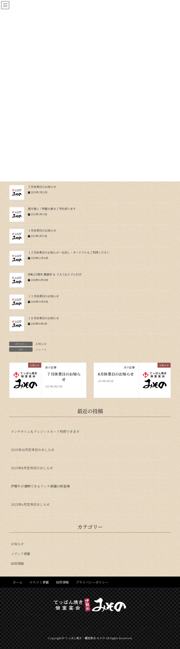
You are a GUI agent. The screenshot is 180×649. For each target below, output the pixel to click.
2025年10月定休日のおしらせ (32, 449)
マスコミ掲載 (39, 582)
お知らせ (41, 344)
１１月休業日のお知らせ (43, 296)
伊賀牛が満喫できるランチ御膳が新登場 (40, 486)
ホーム (17, 582)
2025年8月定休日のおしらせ (32, 468)
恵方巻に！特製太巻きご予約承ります (52, 209)
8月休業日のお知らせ (116, 374)
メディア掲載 (20, 553)
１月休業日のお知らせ (42, 230)
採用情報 (17, 563)
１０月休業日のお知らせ (43, 318)
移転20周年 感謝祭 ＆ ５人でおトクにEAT (55, 274)
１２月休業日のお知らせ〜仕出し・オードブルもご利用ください (68, 252)
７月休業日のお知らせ (64, 377)
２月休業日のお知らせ (42, 187)
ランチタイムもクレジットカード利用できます (45, 431)
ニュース (40, 349)
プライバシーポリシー (92, 582)
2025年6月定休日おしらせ (30, 504)
